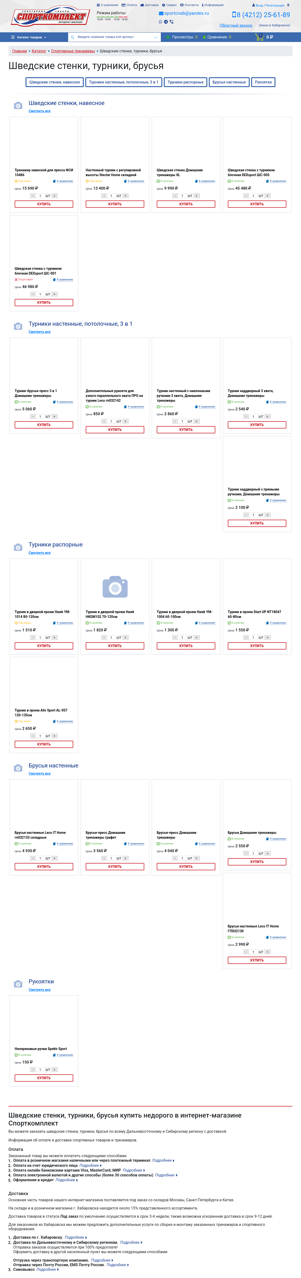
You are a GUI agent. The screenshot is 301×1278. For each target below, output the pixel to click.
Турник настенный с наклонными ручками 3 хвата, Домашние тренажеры (183, 395)
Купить (44, 204)
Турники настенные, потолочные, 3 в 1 (123, 82)
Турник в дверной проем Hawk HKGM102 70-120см (110, 614)
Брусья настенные (229, 82)
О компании (109, 5)
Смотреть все (40, 111)
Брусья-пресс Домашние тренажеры (176, 835)
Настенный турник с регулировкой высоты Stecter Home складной (113, 172)
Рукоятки (263, 82)
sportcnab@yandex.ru (186, 13)
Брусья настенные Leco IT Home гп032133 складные (40, 835)
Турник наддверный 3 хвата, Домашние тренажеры (251, 393)
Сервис (171, 5)
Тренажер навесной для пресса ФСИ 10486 (44, 172)
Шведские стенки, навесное (54, 82)
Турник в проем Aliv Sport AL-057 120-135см (41, 712)
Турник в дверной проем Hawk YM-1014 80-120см (43, 614)
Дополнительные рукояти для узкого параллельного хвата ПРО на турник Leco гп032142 (114, 395)
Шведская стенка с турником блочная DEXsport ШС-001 (38, 271)
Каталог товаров (26, 37)
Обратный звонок (236, 25)
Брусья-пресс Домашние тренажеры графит (105, 835)
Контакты (192, 5)
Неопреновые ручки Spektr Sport (41, 1049)
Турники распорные (185, 82)
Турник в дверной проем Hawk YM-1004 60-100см (185, 614)
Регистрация (275, 5)
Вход (259, 5)
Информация (213, 5)
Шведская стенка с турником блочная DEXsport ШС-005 (251, 172)
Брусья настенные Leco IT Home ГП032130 (253, 928)
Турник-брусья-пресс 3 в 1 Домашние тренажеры (36, 393)
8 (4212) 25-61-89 (263, 15)
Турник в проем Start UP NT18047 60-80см (254, 614)
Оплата (131, 5)
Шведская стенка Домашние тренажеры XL (180, 172)
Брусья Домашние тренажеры (252, 833)
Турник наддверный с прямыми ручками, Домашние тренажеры (254, 491)
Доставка (151, 5)
